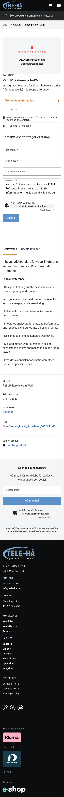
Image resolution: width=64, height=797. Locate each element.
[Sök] (32, 15)
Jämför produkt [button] (14, 445)
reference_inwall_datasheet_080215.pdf (30, 426)
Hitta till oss (9, 658)
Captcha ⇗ (47, 210)
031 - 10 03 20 (10, 583)
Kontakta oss (10, 626)
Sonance (8, 412)
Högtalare (16, 24)
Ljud (5, 24)
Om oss (7, 648)
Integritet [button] (8, 668)
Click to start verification (32, 206)
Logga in (7, 643)
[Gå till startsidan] (12, 6)
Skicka (11, 218)
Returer (7, 631)
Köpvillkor (8, 621)
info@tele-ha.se (11, 588)
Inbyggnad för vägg (35, 24)
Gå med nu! (32, 500)
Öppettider (8, 663)
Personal (7, 653)
